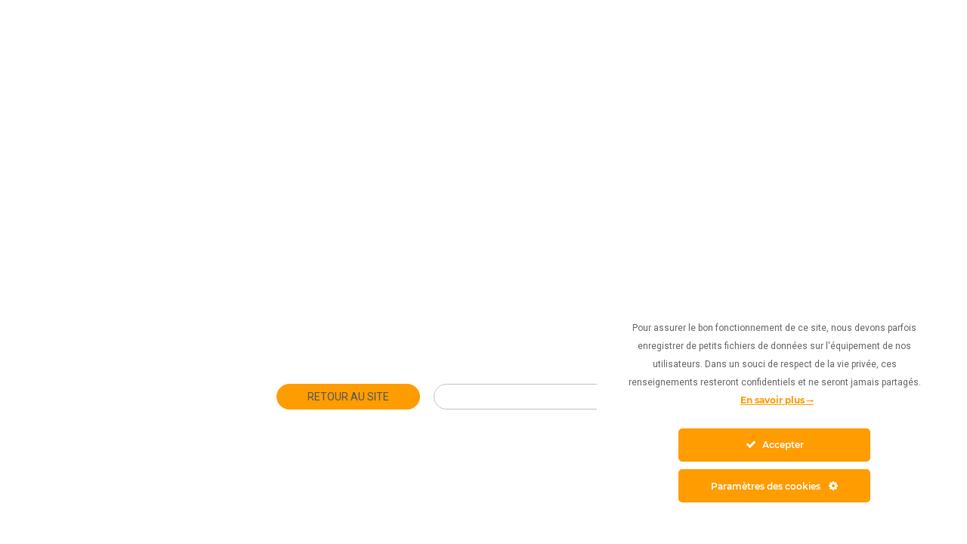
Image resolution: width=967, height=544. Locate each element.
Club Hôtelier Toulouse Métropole (562, 397)
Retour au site (348, 397)
